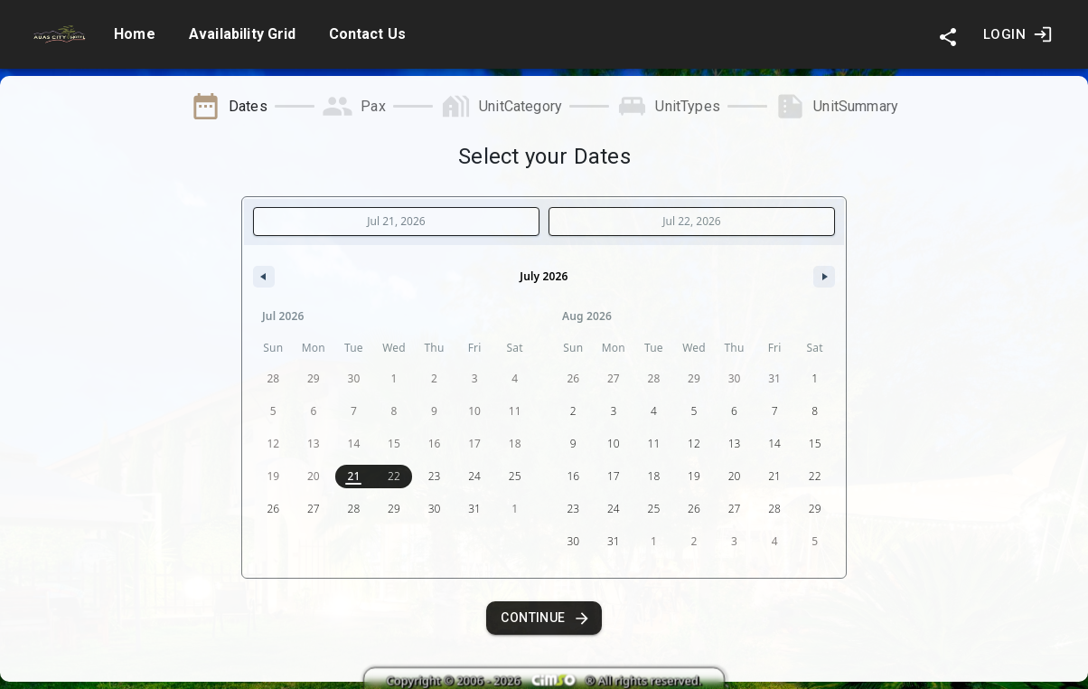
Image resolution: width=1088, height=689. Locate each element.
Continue (543, 618)
